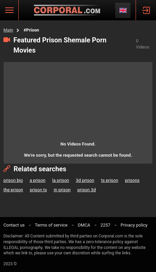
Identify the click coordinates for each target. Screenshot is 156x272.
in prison (62, 189)
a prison (37, 180)
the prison (13, 189)
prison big (13, 180)
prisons (132, 180)
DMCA (84, 225)
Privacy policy (134, 225)
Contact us (14, 225)
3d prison (85, 180)
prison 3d (86, 189)
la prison (60, 180)
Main (8, 30)
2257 (105, 225)
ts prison (109, 180)
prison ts (38, 189)
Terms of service (51, 225)
